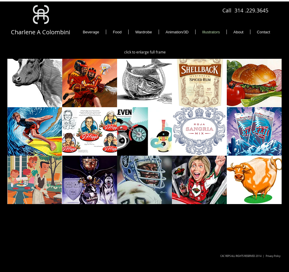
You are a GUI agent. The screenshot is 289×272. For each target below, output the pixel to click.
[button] (34, 83)
